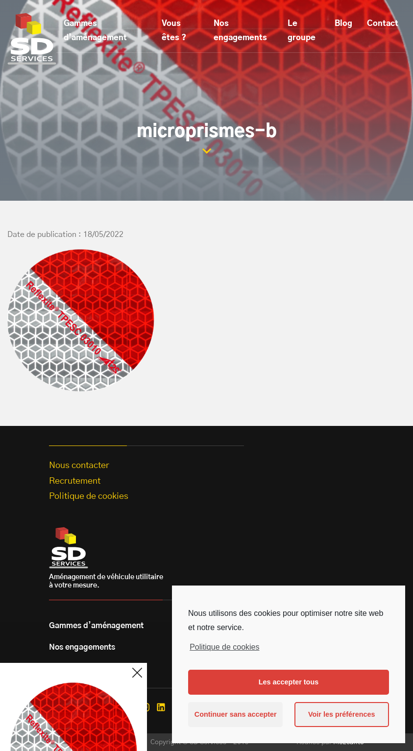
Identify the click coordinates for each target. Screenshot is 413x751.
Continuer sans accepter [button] (235, 714)
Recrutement (74, 481)
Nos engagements (240, 31)
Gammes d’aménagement (95, 31)
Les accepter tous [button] (288, 682)
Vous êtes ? (174, 31)
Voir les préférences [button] (341, 714)
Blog (343, 23)
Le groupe (302, 31)
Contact (382, 23)
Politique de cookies (224, 647)
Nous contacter (79, 465)
